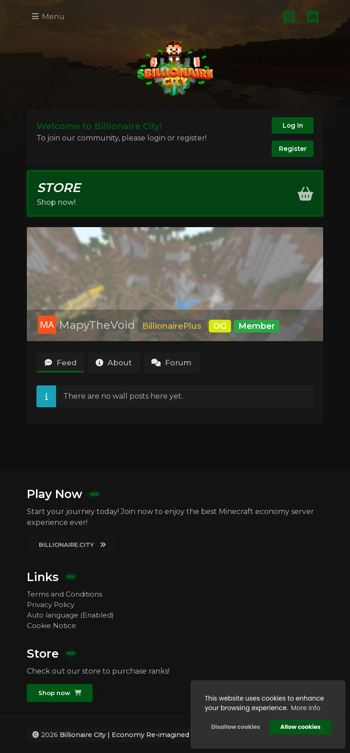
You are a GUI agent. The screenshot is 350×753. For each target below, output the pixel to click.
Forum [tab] (182, 367)
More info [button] (304, 706)
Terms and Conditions (66, 591)
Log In (292, 125)
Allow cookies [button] (299, 726)
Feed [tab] (62, 367)
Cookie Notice (52, 624)
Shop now (60, 692)
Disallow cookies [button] (234, 726)
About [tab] (119, 367)
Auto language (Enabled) (73, 613)
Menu (49, 16)
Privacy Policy (52, 602)
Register (291, 149)
